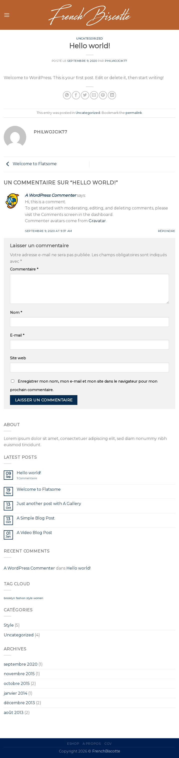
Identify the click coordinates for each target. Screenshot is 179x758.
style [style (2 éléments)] (29, 598)
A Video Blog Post (34, 532)
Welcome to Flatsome (30, 164)
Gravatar (97, 220)
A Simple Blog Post (36, 518)
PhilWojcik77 (116, 61)
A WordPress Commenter (50, 195)
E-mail (17, 335)
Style (9, 625)
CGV (108, 743)
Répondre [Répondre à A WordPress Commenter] (166, 231)
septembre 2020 (20, 664)
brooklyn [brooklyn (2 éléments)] (9, 598)
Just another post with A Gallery (49, 503)
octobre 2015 (17, 683)
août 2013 (13, 712)
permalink (134, 113)
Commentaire (24, 269)
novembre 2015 (19, 673)
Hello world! (29, 472)
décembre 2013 (19, 702)
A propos (92, 743)
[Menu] (7, 15)
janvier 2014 (15, 693)
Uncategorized (89, 38)
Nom (16, 312)
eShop (73, 743)
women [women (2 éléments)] (38, 598)
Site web (18, 358)
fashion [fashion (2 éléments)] (20, 598)
